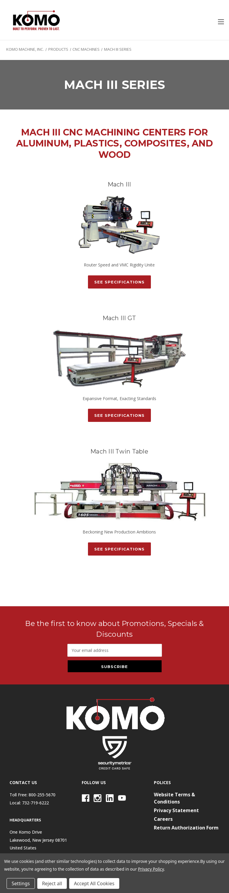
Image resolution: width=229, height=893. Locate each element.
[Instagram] (97, 798)
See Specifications (119, 282)
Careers (163, 819)
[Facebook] (85, 798)
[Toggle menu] (221, 21)
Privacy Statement (176, 810)
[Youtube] (122, 798)
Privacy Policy (151, 869)
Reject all (52, 883)
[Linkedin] (110, 798)
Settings (21, 883)
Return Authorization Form (186, 827)
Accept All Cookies (94, 883)
